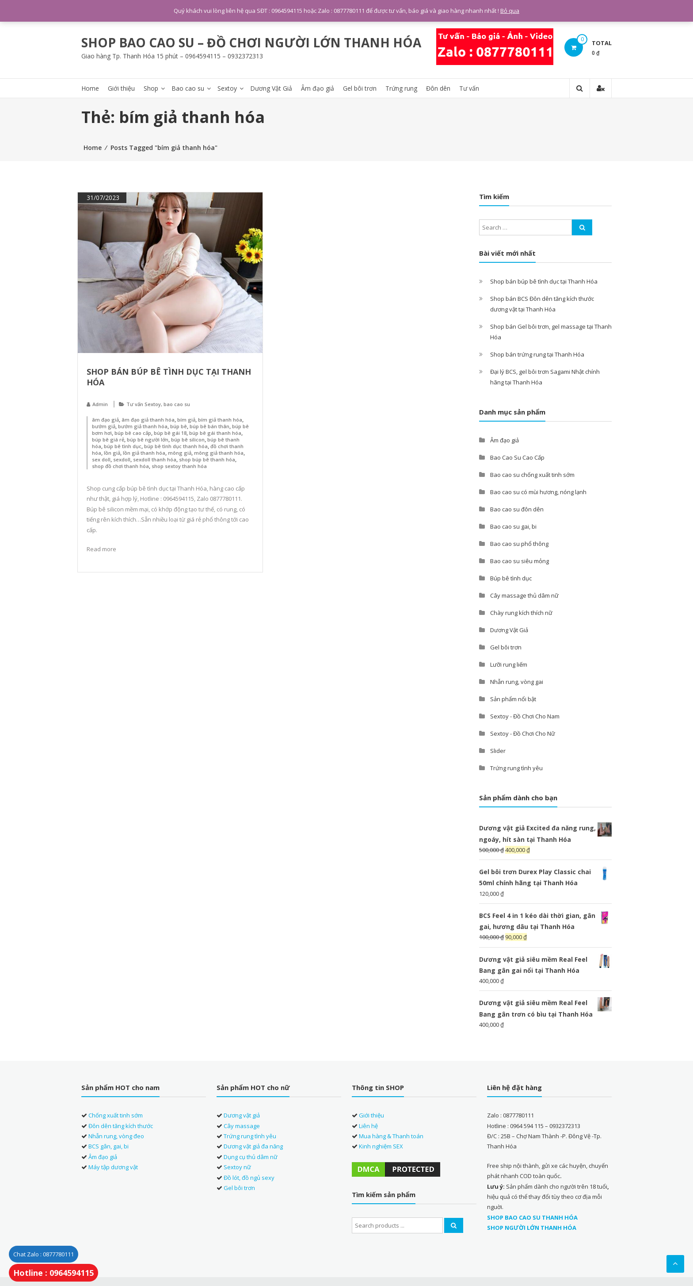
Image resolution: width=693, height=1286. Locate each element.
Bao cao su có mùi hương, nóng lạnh (538, 492)
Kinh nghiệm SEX (381, 1146)
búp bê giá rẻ (108, 439)
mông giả (179, 452)
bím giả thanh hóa (220, 419)
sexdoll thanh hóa (154, 459)
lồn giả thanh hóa (144, 452)
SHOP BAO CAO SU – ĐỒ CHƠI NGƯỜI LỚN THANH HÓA (251, 42)
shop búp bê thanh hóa (207, 459)
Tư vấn (469, 88)
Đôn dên (438, 88)
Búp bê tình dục (511, 578)
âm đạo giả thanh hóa (148, 419)
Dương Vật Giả (271, 88)
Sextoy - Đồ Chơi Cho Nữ (522, 733)
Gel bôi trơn (360, 88)
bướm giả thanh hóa (143, 426)
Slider (498, 751)
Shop (151, 88)
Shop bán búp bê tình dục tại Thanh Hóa (544, 281)
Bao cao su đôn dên (517, 509)
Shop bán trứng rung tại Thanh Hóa (537, 354)
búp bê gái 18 (170, 433)
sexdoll (121, 459)
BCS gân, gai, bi (108, 1146)
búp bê (178, 426)
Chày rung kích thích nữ (521, 613)
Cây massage (242, 1126)
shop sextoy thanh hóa (179, 466)
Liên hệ (368, 1126)
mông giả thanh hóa (219, 452)
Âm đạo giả (317, 88)
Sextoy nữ (237, 1167)
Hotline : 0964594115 (53, 1272)
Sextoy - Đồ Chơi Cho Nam (525, 716)
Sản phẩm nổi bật (513, 699)
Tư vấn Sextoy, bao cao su (158, 404)
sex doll (101, 459)
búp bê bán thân (209, 426)
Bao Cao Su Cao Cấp (517, 457)
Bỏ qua (509, 11)
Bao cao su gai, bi (513, 526)
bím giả (186, 419)
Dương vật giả (242, 1115)
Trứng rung (401, 88)
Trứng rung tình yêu (516, 768)
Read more (101, 549)
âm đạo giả (105, 419)
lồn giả (112, 452)
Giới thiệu (121, 88)
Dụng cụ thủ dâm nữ (251, 1157)
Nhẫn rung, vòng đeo (116, 1136)
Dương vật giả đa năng (253, 1146)
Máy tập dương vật (113, 1167)
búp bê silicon (188, 439)
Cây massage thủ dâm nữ (524, 595)
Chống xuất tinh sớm (115, 1115)
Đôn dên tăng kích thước (120, 1126)
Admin (100, 404)
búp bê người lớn (147, 439)
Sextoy (227, 88)
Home (90, 88)
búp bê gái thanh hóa (215, 433)
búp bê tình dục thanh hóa (176, 446)
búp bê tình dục (122, 446)
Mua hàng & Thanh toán (391, 1136)
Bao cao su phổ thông (519, 544)
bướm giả (103, 426)
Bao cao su (187, 88)
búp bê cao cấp (132, 433)
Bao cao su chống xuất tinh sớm (532, 475)
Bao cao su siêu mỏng (519, 561)
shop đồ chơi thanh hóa (120, 466)
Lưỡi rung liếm (508, 664)
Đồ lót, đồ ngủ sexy (249, 1177)
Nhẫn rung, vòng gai (516, 682)
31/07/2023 (102, 197)
